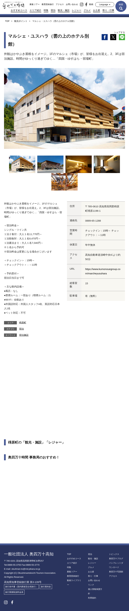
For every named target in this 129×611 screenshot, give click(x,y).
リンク (91, 585)
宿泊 (53, 10)
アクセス (60, 4)
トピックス (114, 554)
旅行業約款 (46, 586)
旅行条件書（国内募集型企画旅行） (21, 586)
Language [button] (104, 4)
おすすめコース (19, 10)
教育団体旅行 (48, 4)
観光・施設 (64, 10)
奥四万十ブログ (116, 558)
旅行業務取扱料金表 (14, 592)
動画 (91, 4)
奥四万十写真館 (116, 572)
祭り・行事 (108, 10)
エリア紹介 (35, 10)
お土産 (96, 10)
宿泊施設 (24, 335)
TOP (69, 554)
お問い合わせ (72, 4)
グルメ (87, 10)
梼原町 (22, 322)
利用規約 (92, 598)
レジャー (76, 10)
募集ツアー (35, 4)
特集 (46, 10)
